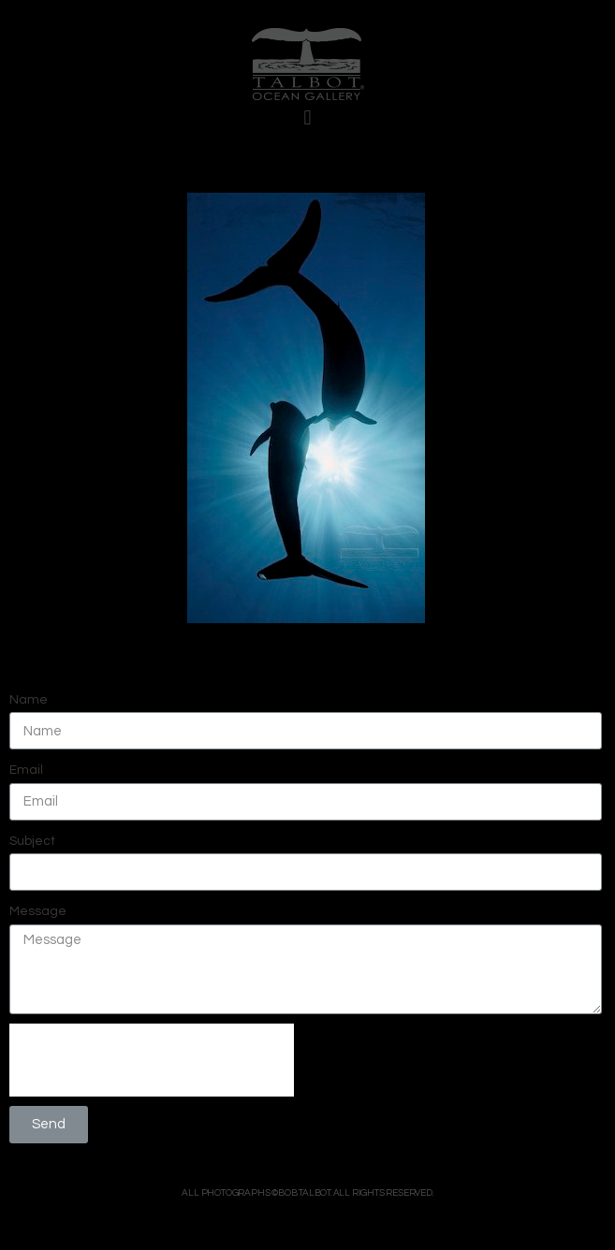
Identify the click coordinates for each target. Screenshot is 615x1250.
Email (26, 770)
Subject (32, 841)
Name (28, 699)
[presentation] (151, 1060)
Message (37, 911)
